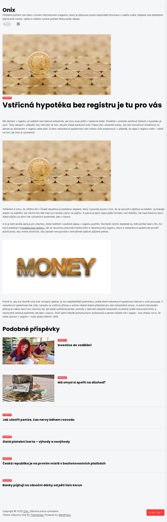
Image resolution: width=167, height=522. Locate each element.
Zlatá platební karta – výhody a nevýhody (36, 441)
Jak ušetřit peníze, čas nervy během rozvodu (38, 420)
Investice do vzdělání (75, 345)
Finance (7, 98)
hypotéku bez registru (32, 227)
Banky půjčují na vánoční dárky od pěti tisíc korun (42, 485)
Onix (9, 10)
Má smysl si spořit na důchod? (82, 382)
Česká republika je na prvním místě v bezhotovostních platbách (54, 463)
